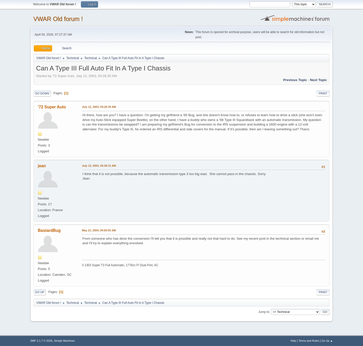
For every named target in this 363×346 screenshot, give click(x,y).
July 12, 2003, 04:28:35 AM (99, 106)
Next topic (318, 80)
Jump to (263, 312)
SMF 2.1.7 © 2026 (41, 340)
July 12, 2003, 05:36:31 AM (99, 165)
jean (42, 166)
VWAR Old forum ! (58, 18)
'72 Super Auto (52, 107)
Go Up (39, 292)
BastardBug (49, 230)
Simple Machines (64, 340)
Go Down (42, 93)
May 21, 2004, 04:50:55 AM (99, 230)
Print (323, 93)
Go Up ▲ (327, 340)
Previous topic (295, 80)
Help (293, 340)
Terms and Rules (309, 340)
